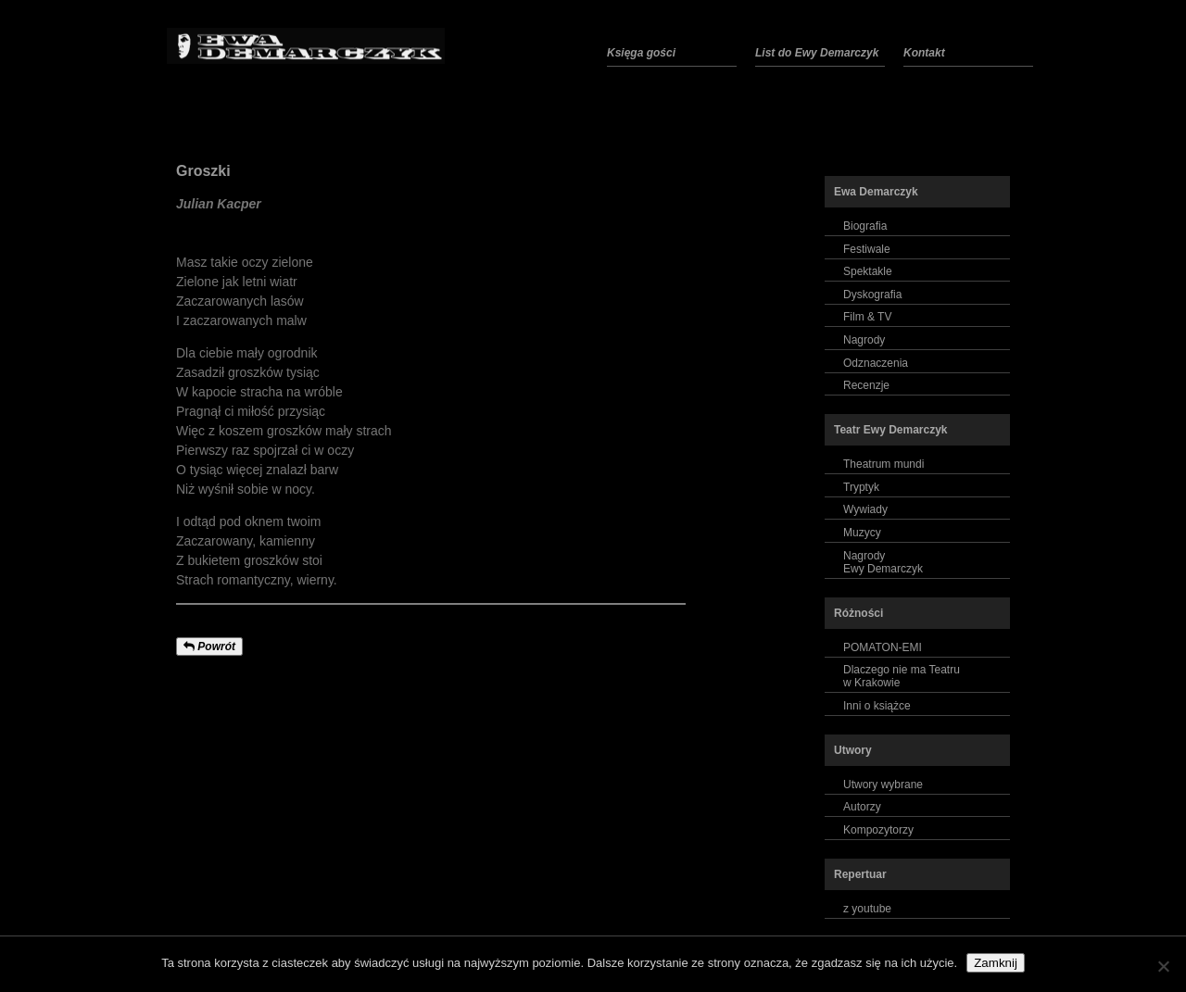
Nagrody (864, 339)
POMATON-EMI (882, 647)
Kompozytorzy (878, 829)
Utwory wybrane (883, 784)
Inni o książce (877, 705)
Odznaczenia (875, 363)
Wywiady (865, 509)
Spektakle (867, 271)
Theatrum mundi (883, 464)
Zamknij (995, 963)
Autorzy (862, 806)
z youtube (867, 908)
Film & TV (867, 316)
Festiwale (866, 249)
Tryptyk (861, 487)
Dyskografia (872, 294)
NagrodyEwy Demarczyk (883, 562)
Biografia (865, 226)
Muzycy (862, 532)
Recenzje (866, 385)
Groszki (203, 171)
